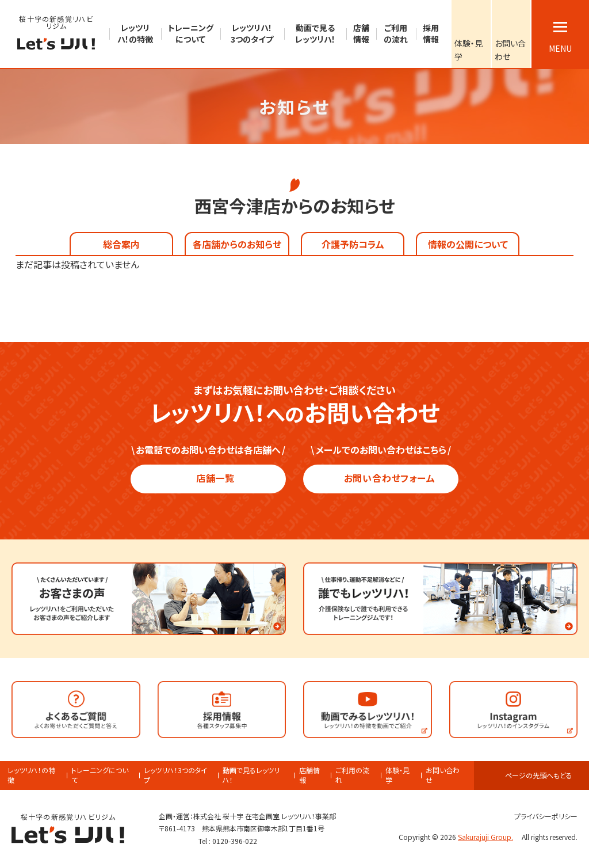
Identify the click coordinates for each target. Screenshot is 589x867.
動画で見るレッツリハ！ (251, 775)
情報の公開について (468, 244)
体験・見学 (397, 775)
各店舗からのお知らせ (237, 244)
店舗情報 (309, 775)
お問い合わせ (443, 775)
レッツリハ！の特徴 (31, 775)
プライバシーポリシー (540, 816)
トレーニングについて (99, 775)
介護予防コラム (353, 244)
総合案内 (121, 244)
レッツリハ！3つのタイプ (175, 775)
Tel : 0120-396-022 (227, 841)
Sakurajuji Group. (489, 837)
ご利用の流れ (352, 775)
